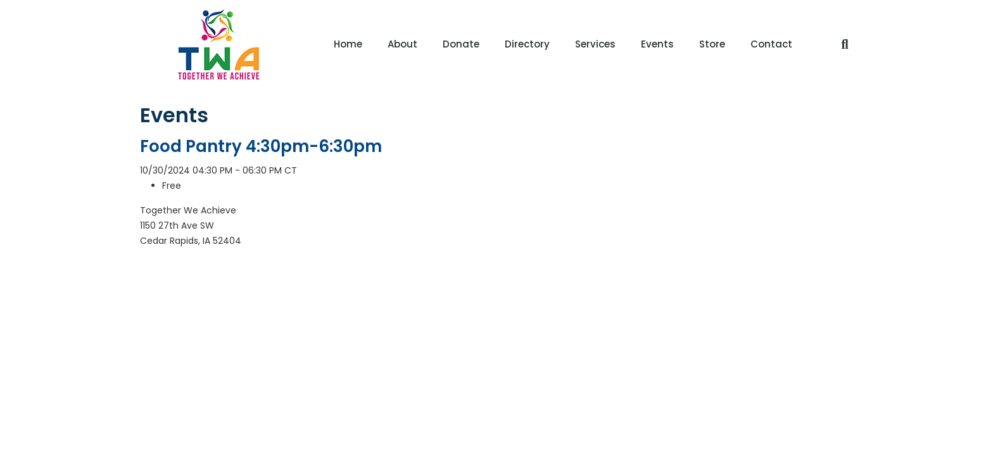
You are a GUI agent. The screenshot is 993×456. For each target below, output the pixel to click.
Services (595, 44)
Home (348, 44)
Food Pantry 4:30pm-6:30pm (261, 146)
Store (712, 44)
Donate (461, 44)
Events (657, 44)
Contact (771, 44)
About (402, 44)
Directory (527, 44)
